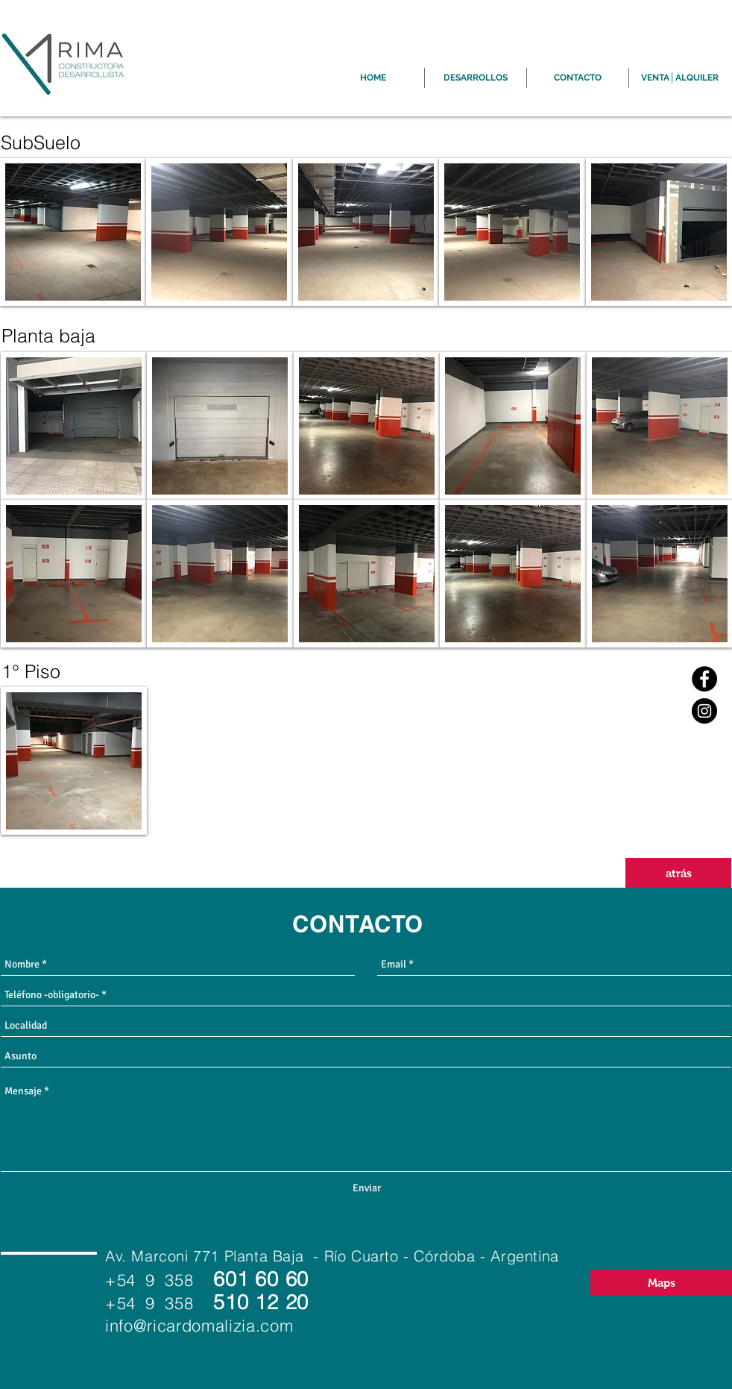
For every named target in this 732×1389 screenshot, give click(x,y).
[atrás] (678, 873)
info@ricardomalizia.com (199, 1325)
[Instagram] (704, 711)
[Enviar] (367, 1188)
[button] (73, 232)
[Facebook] (704, 679)
